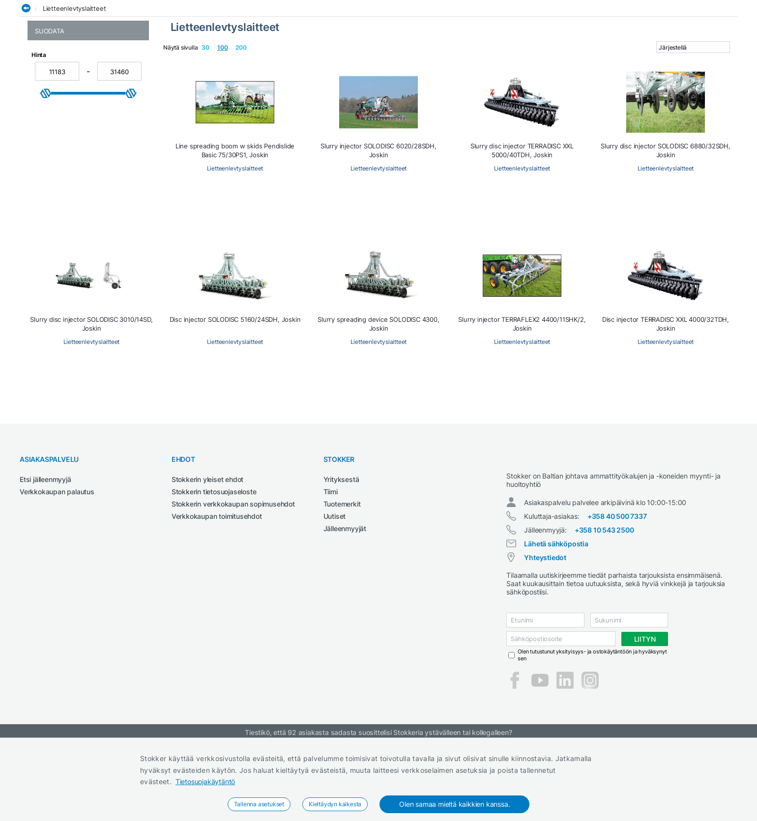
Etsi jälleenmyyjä (45, 551)
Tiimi (330, 563)
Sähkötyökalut (484, 60)
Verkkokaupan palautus (57, 563)
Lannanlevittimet (60, 105)
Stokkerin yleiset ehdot (207, 551)
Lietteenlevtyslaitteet (74, 80)
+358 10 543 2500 (604, 610)
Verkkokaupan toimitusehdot (217, 588)
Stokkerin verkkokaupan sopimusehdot (233, 575)
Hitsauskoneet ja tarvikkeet (152, 60)
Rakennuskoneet (423, 60)
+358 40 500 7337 (617, 597)
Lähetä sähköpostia (556, 624)
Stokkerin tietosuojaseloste (214, 563)
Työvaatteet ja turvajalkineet (568, 60)
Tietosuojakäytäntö (205, 781)
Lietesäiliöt (50, 116)
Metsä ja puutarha (357, 60)
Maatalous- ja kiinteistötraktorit (262, 60)
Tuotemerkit (342, 575)
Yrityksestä (341, 551)
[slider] (45, 219)
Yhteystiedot (545, 638)
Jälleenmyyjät (344, 600)
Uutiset (334, 588)
